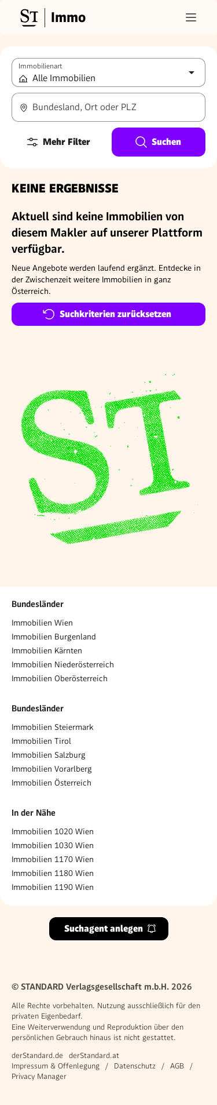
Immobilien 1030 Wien (53, 845)
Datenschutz (135, 1066)
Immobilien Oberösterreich (60, 678)
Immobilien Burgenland (54, 636)
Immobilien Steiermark (52, 727)
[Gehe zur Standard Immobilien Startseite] (51, 17)
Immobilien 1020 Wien (53, 831)
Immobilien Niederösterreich (63, 664)
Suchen (157, 142)
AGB (177, 1066)
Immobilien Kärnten (47, 650)
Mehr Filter (57, 142)
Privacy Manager (39, 1076)
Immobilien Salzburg (49, 754)
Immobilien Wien (42, 622)
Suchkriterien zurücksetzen (106, 314)
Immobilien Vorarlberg (52, 768)
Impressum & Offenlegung (56, 1066)
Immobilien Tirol (41, 741)
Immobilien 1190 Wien (53, 887)
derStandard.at (94, 1055)
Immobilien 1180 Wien (53, 873)
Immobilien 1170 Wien (53, 859)
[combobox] (108, 107)
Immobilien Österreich (51, 782)
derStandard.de (37, 1055)
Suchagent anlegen (110, 928)
